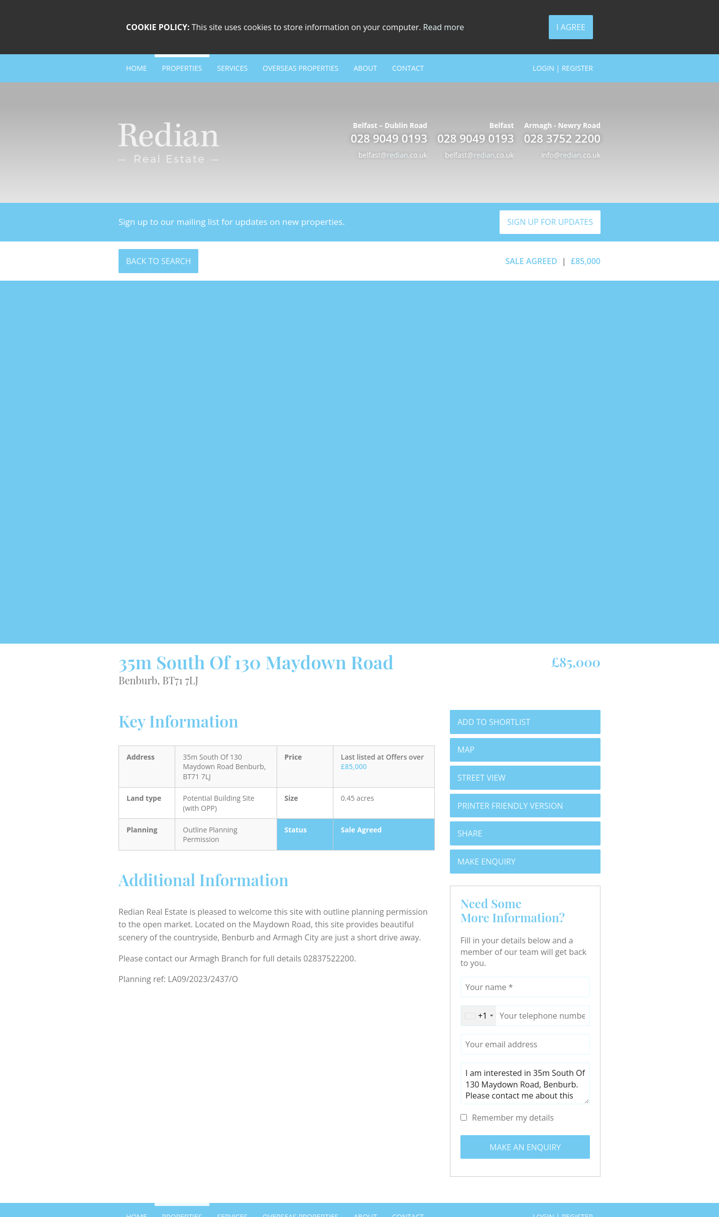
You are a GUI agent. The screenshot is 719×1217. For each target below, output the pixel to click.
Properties (182, 68)
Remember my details (513, 1117)
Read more (443, 27)
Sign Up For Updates (550, 221)
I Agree (570, 27)
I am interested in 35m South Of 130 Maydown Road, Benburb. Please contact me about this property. (525, 1083)
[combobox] (478, 1016)
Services (232, 68)
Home (136, 68)
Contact (408, 68)
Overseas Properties (300, 68)
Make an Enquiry (525, 1147)
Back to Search (158, 261)
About (365, 68)
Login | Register (563, 68)
